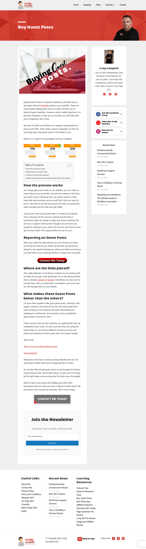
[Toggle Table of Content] (68, 165)
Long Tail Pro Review (86, 519)
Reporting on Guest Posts (37, 172)
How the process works (35, 169)
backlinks (44, 106)
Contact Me (26, 488)
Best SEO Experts (105, 162)
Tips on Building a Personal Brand (109, 184)
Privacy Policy (27, 491)
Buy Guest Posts (84, 498)
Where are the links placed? (38, 175)
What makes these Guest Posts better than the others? (49, 178)
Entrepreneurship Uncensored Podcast (106, 152)
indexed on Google (45, 280)
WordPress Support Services (106, 172)
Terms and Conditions (31, 495)
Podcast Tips (82, 488)
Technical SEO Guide (86, 509)
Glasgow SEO (27, 498)
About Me (25, 484)
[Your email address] (52, 436)
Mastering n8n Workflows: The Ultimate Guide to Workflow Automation (109, 198)
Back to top (85, 539)
